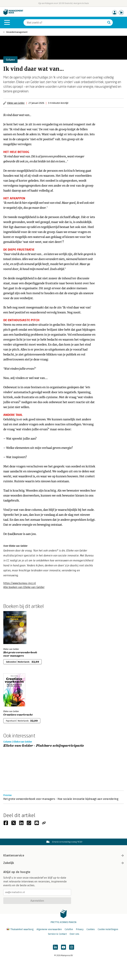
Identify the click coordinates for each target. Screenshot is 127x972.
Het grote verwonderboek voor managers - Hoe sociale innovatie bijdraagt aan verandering (60, 798)
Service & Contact (57, 934)
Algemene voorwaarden (49, 929)
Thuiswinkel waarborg (20, 929)
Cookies (90, 929)
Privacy (80, 929)
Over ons (74, 934)
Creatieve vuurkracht (18, 714)
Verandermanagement (16, 32)
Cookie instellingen (108, 929)
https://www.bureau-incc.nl (19, 583)
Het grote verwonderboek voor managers (20, 654)
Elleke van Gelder (16, 102)
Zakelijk (63, 863)
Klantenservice (63, 855)
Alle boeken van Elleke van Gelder (23, 587)
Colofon (69, 929)
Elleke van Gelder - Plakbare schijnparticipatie (43, 746)
